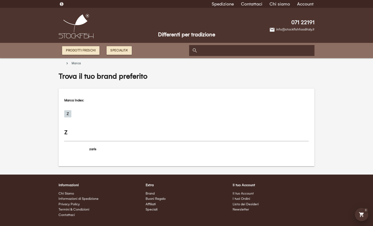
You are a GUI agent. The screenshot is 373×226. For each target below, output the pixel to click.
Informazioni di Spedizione (78, 199)
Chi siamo (280, 4)
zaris (92, 149)
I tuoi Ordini (241, 199)
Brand (150, 193)
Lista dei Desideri (246, 204)
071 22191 (302, 22)
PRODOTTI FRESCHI (81, 50)
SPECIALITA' (119, 50)
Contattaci (251, 4)
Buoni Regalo (156, 199)
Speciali (151, 209)
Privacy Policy (69, 204)
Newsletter (241, 209)
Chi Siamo (66, 193)
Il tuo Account (243, 193)
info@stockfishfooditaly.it (295, 29)
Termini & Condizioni (74, 209)
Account (305, 4)
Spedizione (223, 4)
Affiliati (151, 204)
